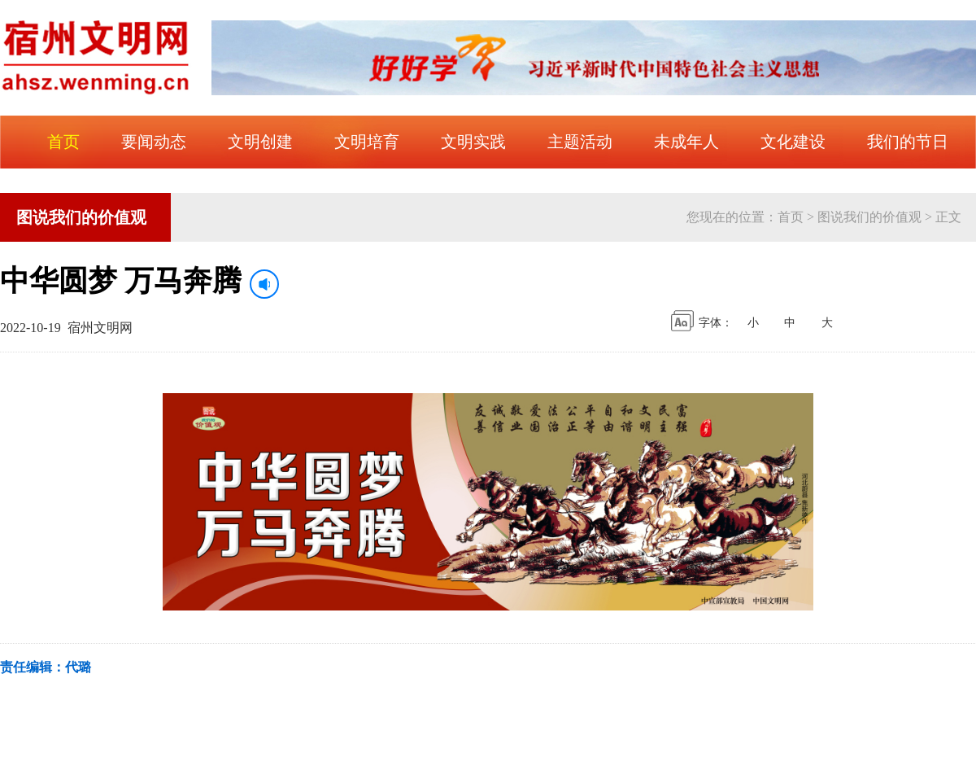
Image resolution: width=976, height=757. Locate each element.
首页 (791, 217)
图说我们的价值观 (869, 217)
